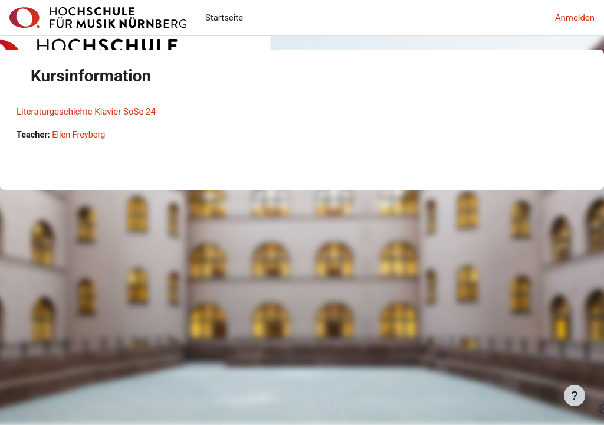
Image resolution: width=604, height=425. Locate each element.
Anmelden (575, 17)
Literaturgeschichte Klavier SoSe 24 (114, 111)
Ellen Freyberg (108, 135)
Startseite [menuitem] (224, 17)
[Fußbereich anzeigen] (574, 395)
